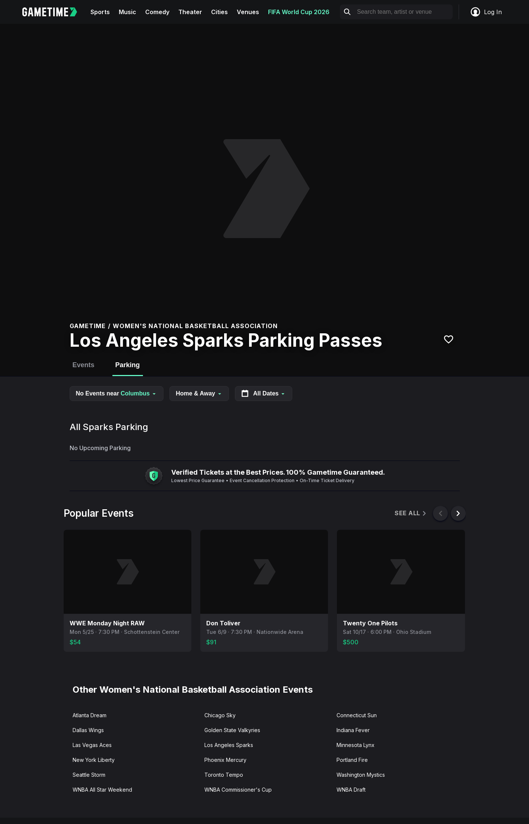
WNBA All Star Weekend (102, 789)
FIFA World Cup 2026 (298, 12)
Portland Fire (352, 760)
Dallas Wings (88, 730)
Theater (190, 12)
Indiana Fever (353, 730)
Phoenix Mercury (225, 760)
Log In (486, 11)
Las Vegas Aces (92, 745)
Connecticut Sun (357, 715)
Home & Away (199, 393)
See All (411, 513)
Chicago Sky (220, 715)
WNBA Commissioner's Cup (238, 789)
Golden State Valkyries (232, 730)
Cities (219, 12)
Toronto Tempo (223, 775)
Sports (100, 12)
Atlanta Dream (89, 715)
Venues (248, 12)
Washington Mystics (361, 775)
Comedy (157, 12)
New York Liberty (94, 760)
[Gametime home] (54, 11)
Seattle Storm (89, 775)
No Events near (116, 393)
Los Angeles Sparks (228, 745)
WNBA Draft (351, 789)
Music (127, 12)
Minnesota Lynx (356, 745)
